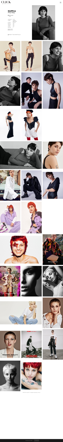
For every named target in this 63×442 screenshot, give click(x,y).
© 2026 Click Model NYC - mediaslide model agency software (31, 392)
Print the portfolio (14, 34)
